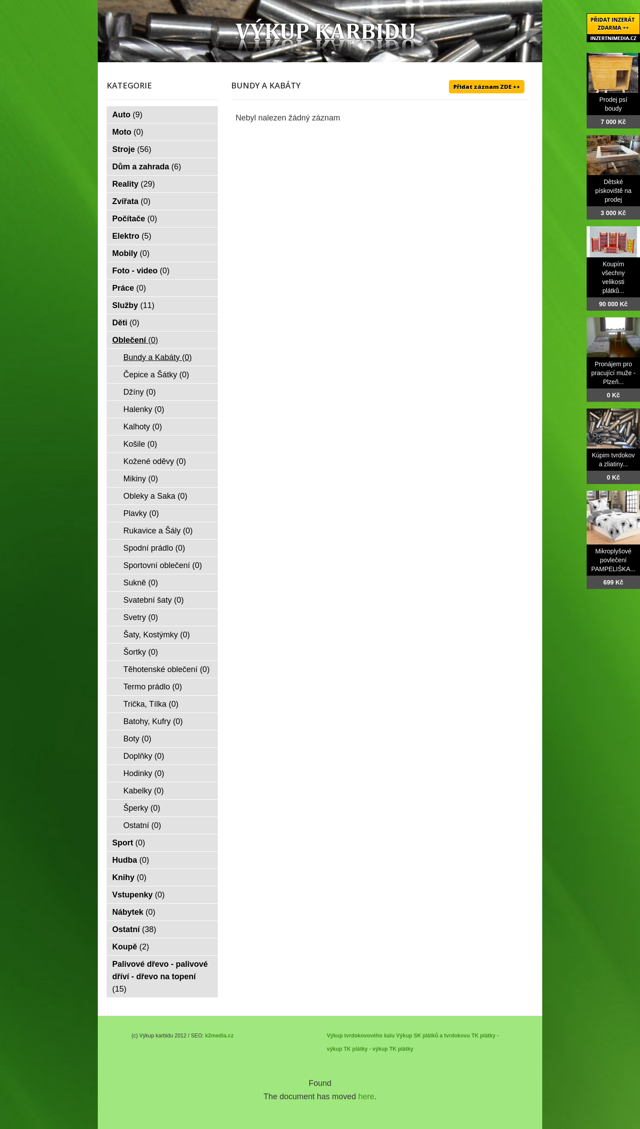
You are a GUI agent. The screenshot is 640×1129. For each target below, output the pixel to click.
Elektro (132, 236)
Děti (126, 322)
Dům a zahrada (146, 166)
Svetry (141, 617)
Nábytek (134, 912)
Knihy (129, 877)
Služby (133, 305)
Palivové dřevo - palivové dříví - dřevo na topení (160, 976)
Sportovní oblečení (163, 565)
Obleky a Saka (156, 496)
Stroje (132, 149)
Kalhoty (143, 426)
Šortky (141, 652)
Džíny (140, 392)
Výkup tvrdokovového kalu (361, 1036)
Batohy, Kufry (153, 721)
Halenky (144, 409)
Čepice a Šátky (156, 374)
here (366, 1096)
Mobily (131, 253)
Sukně (141, 582)
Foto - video (141, 270)
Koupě (130, 946)
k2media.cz (219, 1036)
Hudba (130, 860)
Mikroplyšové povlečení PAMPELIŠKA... (613, 560)
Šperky (142, 808)
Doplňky (144, 756)
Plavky (141, 513)
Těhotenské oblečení (167, 669)
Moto (128, 132)
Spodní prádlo (154, 548)
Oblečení (135, 340)
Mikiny (141, 478)
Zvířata (131, 201)
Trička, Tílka (151, 704)
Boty (138, 738)
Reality (133, 184)
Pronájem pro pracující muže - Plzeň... (613, 372)
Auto (127, 114)
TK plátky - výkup (366, 1049)
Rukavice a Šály (158, 530)
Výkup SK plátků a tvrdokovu (433, 1036)
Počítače (134, 218)
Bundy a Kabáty (158, 357)
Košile (140, 444)
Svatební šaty (154, 600)
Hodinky (144, 773)
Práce (129, 288)
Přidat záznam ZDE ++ (486, 87)
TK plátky (401, 1049)
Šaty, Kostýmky (157, 634)
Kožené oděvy (155, 461)
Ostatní (142, 825)
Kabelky (144, 790)
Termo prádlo (153, 686)
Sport (128, 842)
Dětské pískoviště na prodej (613, 190)
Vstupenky (138, 894)
